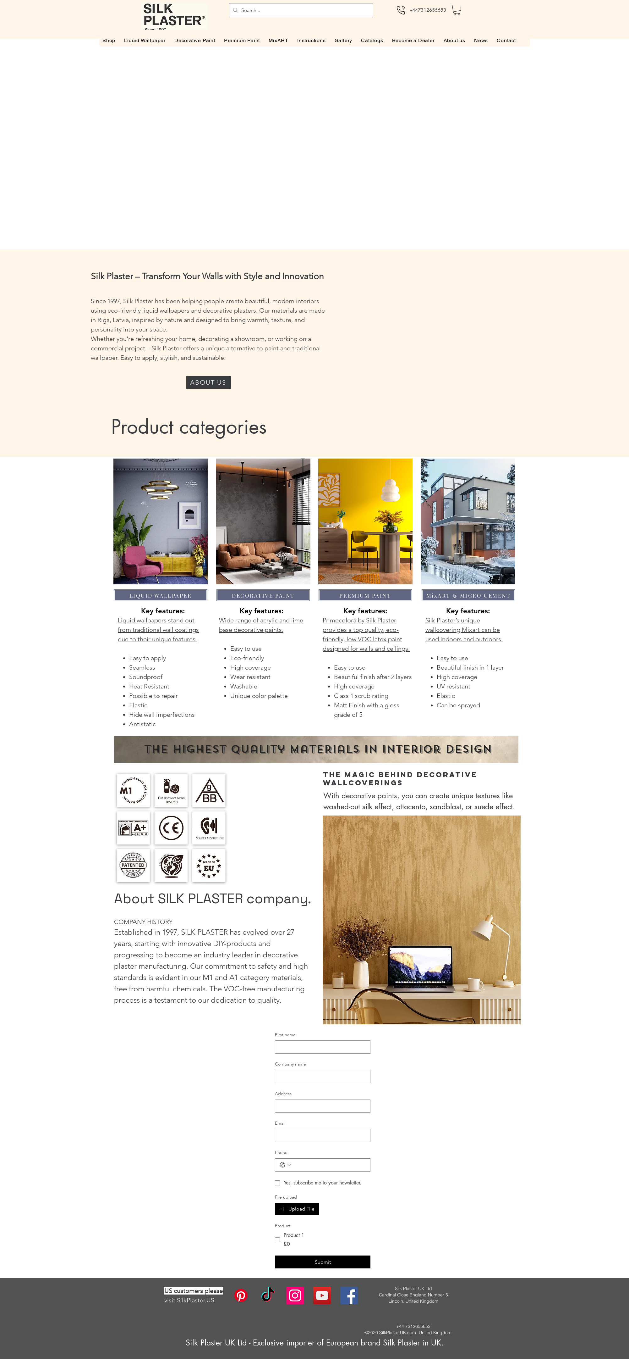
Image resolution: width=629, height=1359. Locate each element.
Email (280, 1123)
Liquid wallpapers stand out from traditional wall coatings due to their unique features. (158, 629)
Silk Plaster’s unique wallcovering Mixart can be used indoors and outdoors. (464, 629)
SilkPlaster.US (195, 1300)
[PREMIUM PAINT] (365, 595)
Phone (281, 1152)
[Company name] (320, 1076)
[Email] (320, 1135)
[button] (457, 10)
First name (285, 1035)
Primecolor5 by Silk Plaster (359, 620)
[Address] (320, 1106)
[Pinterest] (241, 1295)
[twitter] (322, 1295)
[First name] (320, 1047)
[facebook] (349, 1295)
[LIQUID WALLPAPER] (160, 595)
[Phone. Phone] (329, 1165)
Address (283, 1093)
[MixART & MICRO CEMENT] (468, 595)
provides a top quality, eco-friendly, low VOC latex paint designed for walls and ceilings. (366, 639)
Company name (290, 1064)
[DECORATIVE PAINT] (263, 595)
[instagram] (295, 1295)
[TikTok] (268, 1295)
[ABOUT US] (208, 382)
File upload (286, 1197)
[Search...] (300, 10)
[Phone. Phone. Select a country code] (285, 1165)
